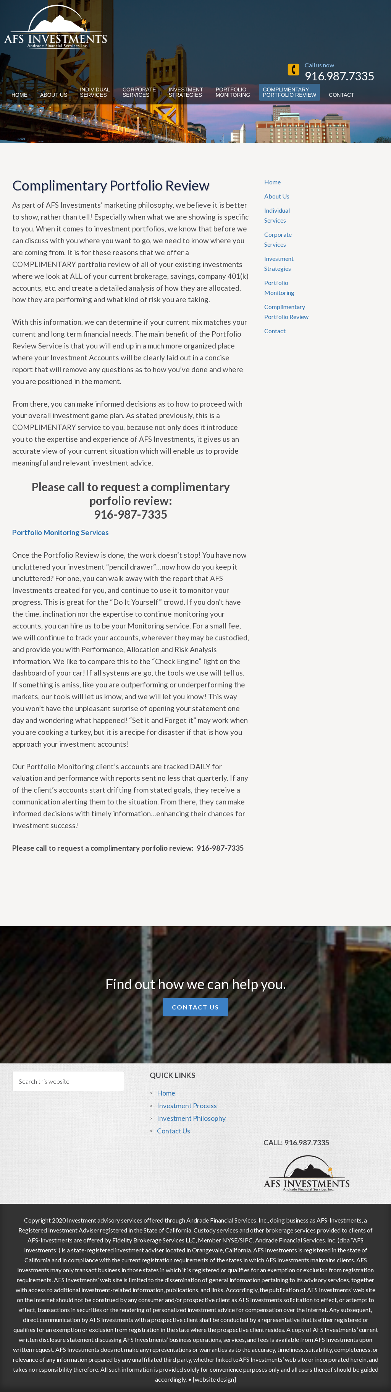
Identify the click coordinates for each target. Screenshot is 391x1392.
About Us (276, 196)
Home (272, 182)
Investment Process (187, 1105)
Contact (275, 330)
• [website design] (211, 1379)
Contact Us (195, 1007)
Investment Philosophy (191, 1118)
